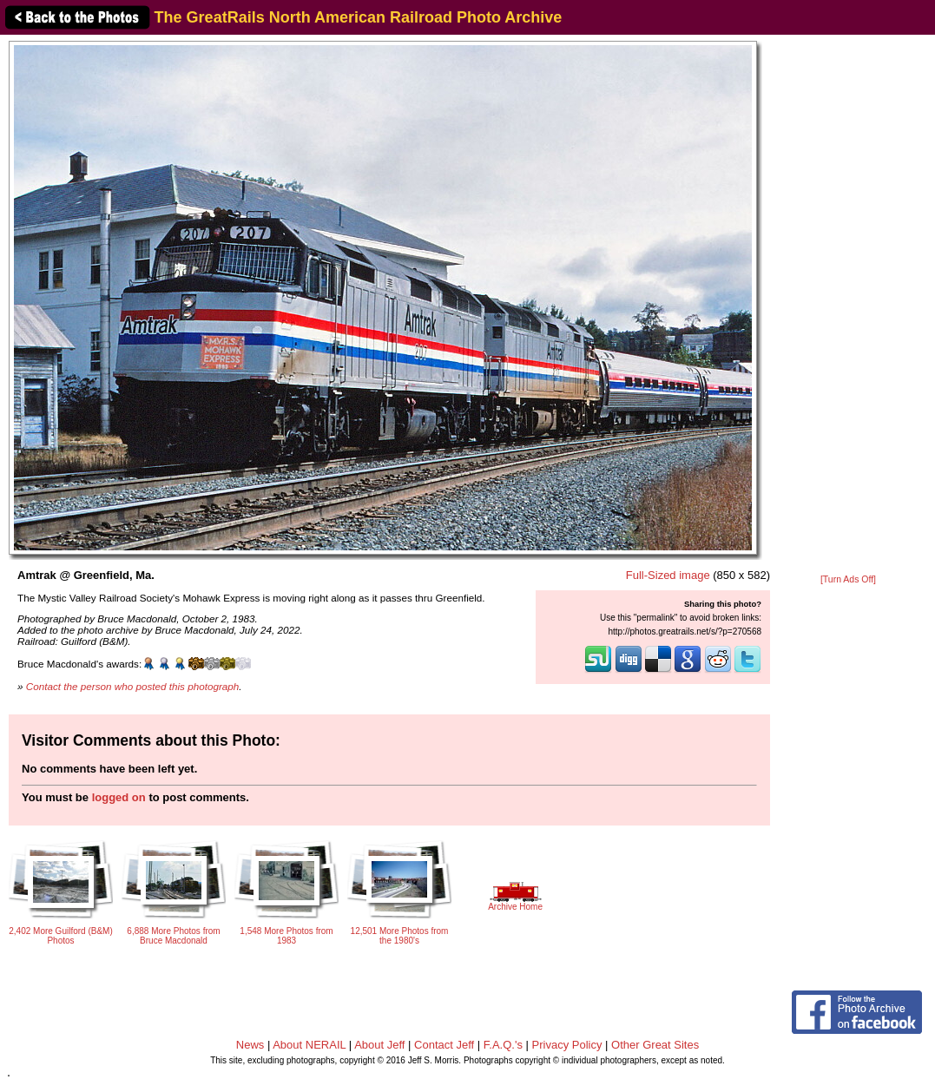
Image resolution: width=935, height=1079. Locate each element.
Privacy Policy (567, 1044)
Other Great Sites (655, 1044)
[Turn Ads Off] (848, 579)
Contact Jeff (444, 1044)
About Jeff (379, 1044)
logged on (119, 797)
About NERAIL (309, 1044)
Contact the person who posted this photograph (133, 686)
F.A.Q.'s (503, 1044)
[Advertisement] (848, 305)
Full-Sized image (668, 575)
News (250, 1044)
